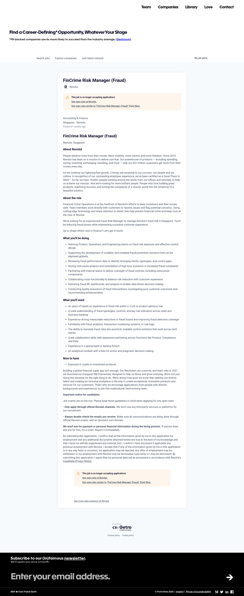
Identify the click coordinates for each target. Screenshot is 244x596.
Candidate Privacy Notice (77, 461)
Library (191, 6)
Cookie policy (128, 535)
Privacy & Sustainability (198, 592)
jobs (43, 58)
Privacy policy (114, 535)
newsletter (74, 559)
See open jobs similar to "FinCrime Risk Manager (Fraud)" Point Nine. (105, 106)
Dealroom (123, 39)
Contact (226, 6)
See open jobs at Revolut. (84, 101)
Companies (168, 6)
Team (146, 6)
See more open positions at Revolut (91, 501)
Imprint (180, 592)
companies (66, 58)
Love (208, 6)
